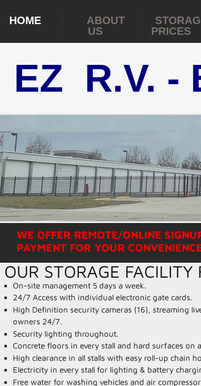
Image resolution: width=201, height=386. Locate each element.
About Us (106, 25)
